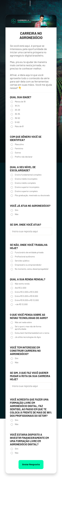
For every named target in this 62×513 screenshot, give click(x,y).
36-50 (15, 118)
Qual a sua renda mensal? (27, 279)
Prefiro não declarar (21, 156)
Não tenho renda (20, 283)
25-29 (15, 110)
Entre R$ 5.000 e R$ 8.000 (24, 296)
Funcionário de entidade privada (27, 252)
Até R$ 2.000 (18, 288)
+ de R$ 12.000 (19, 304)
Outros (16, 152)
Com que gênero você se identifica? (26, 138)
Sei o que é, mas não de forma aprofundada (26, 327)
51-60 (15, 122)
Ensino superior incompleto (25, 187)
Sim (14, 210)
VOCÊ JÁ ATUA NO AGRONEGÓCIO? (30, 205)
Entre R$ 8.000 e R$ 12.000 (25, 300)
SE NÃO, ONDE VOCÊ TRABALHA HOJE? (28, 246)
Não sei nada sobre (21, 322)
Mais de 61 (17, 126)
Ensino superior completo (24, 191)
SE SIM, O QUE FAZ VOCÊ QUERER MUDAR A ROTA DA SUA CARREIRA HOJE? (30, 376)
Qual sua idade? (20, 97)
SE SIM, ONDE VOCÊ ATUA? (25, 224)
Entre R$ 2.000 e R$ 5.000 (24, 292)
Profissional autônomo (23, 256)
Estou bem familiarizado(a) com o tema (30, 333)
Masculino (17, 144)
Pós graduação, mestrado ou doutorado (30, 195)
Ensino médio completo (23, 183)
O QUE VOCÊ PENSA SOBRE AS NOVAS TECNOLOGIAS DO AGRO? (29, 316)
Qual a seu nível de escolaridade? (23, 168)
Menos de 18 (18, 101)
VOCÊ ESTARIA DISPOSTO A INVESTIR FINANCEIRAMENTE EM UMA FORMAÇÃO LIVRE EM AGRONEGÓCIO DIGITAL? (29, 439)
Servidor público (20, 260)
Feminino (17, 148)
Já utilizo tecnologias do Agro (26, 337)
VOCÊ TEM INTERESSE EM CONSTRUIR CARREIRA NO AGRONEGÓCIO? (25, 351)
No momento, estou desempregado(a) (29, 269)
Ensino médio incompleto (24, 179)
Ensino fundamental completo (26, 174)
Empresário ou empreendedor (26, 265)
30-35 (15, 114)
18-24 (15, 105)
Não (14, 214)
